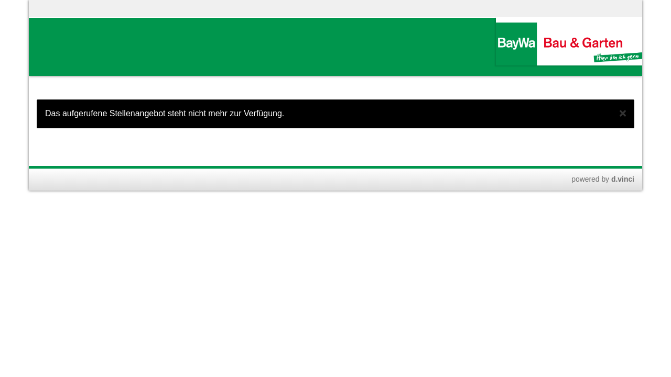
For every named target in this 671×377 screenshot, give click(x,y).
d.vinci (622, 179)
